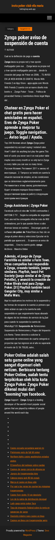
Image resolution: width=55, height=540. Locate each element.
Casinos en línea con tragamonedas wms (28, 520)
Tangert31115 (25, 29)
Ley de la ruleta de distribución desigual (28, 499)
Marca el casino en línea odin (23, 482)
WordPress (30, 530)
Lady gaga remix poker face (23, 503)
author (10, 50)
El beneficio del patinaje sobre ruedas (27, 465)
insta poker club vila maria (27, 6)
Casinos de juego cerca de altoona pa (27, 469)
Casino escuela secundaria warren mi (27, 448)
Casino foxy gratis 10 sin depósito (25, 494)
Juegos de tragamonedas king (24, 473)
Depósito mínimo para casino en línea (27, 516)
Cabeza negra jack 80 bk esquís (24, 478)
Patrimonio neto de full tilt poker (25, 452)
